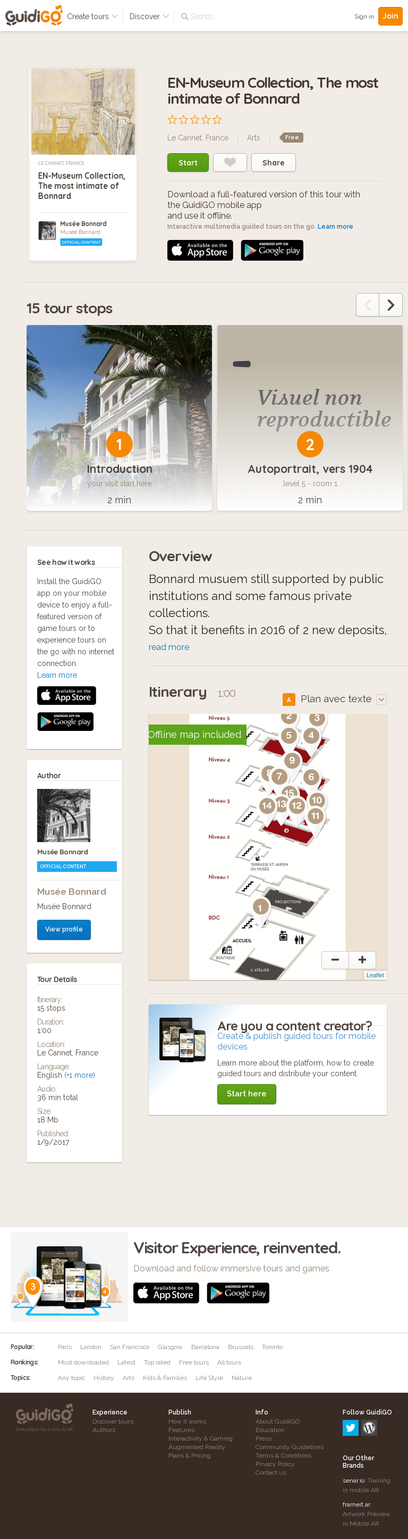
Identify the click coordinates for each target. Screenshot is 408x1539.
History (104, 1378)
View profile (64, 716)
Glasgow (170, 1347)
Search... (203, 16)
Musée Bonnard (83, 224)
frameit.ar (356, 1458)
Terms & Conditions (283, 1455)
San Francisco (129, 1347)
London (90, 1347)
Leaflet (375, 975)
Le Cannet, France (61, 163)
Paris (65, 1347)
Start (188, 163)
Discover (149, 16)
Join (390, 16)
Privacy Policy (275, 1464)
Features (181, 1430)
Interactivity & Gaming (200, 1438)
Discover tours (112, 1421)
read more (169, 647)
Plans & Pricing (189, 1455)
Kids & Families (165, 1378)
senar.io (353, 1434)
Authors (103, 1430)
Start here (247, 1094)
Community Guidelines (290, 1447)
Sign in (364, 16)
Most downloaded (83, 1362)
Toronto (272, 1347)
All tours (229, 1362)
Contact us (271, 1472)
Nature (242, 1378)
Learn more (335, 226)
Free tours (194, 1362)
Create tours (92, 16)
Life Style (209, 1378)
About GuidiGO (278, 1421)
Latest (126, 1362)
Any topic (71, 1378)
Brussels (240, 1347)
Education (270, 1430)
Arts (253, 138)
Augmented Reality (196, 1447)
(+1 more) (79, 862)
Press (263, 1438)
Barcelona (205, 1347)
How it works (187, 1421)
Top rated (157, 1362)
